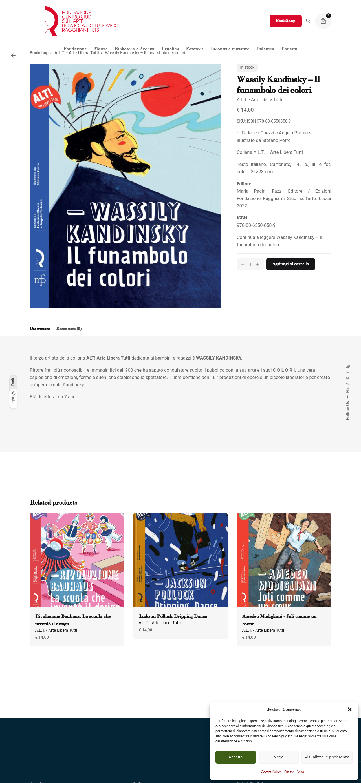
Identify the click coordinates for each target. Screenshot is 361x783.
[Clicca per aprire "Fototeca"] (194, 49)
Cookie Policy (271, 771)
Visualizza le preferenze (327, 757)
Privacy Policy (294, 771)
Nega (279, 757)
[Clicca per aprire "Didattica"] (265, 49)
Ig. (347, 365)
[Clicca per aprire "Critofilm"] (170, 49)
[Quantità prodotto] (250, 264)
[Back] (13, 55)
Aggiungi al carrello (290, 264)
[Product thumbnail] (77, 560)
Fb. (347, 389)
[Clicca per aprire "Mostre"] (101, 49)
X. (347, 377)
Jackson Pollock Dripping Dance (173, 617)
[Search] (308, 21)
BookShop (286, 21)
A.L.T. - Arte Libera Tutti (259, 99)
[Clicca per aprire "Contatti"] (289, 49)
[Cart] (323, 21)
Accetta (235, 757)
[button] (350, 709)
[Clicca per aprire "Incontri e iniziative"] (230, 49)
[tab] (40, 329)
